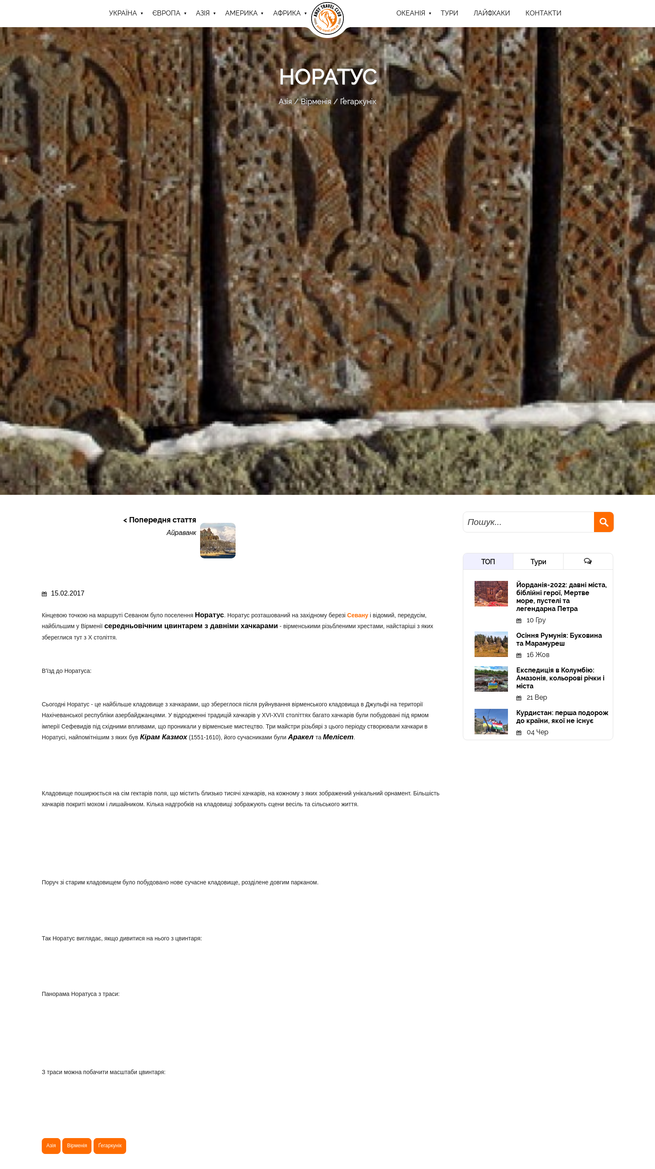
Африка (287, 13)
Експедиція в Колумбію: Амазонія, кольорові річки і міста (560, 678)
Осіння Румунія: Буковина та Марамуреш (559, 639)
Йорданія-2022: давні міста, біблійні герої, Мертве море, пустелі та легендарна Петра (561, 597)
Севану (358, 615)
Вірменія (316, 101)
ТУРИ (449, 13)
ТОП (488, 562)
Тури (538, 562)
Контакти (543, 13)
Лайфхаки (492, 13)
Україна (123, 13)
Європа (166, 13)
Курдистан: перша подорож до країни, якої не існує (562, 717)
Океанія (410, 13)
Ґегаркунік (358, 101)
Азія (203, 13)
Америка (241, 13)
